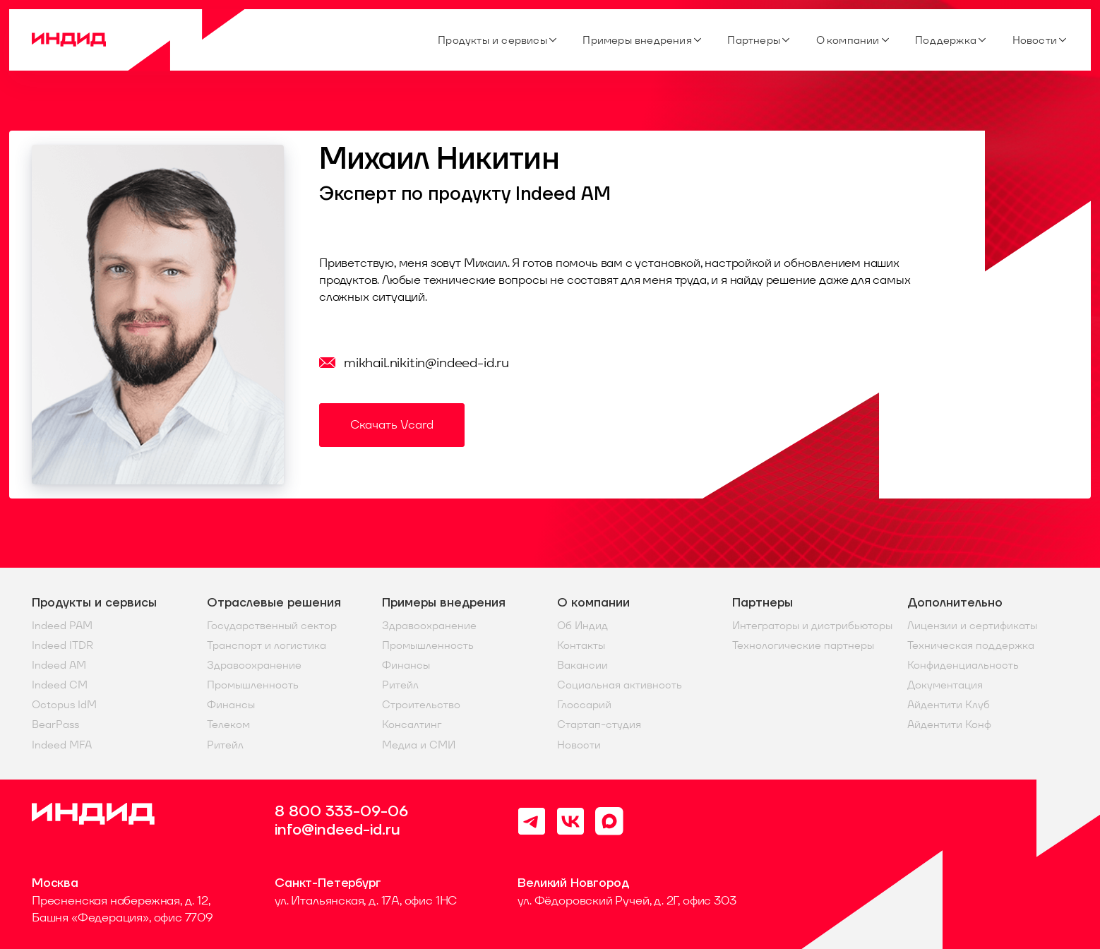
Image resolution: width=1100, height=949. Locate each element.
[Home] (139, 40)
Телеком (228, 724)
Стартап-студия (599, 724)
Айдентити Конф (949, 724)
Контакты (581, 645)
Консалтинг (411, 724)
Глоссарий (584, 704)
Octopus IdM (64, 704)
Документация (945, 685)
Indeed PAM (62, 625)
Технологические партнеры (803, 645)
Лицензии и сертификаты (972, 625)
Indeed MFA (62, 745)
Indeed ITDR (62, 645)
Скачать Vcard (392, 424)
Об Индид (582, 625)
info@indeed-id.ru (337, 830)
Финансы (231, 704)
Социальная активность (619, 685)
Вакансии (582, 665)
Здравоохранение (254, 665)
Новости (579, 745)
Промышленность (253, 685)
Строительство (421, 704)
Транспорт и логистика (266, 645)
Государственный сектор (272, 625)
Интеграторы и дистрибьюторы (812, 625)
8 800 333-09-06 (341, 812)
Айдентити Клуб (948, 704)
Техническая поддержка (970, 645)
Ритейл (225, 745)
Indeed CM (60, 685)
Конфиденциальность (963, 665)
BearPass (55, 724)
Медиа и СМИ (418, 745)
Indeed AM (59, 665)
